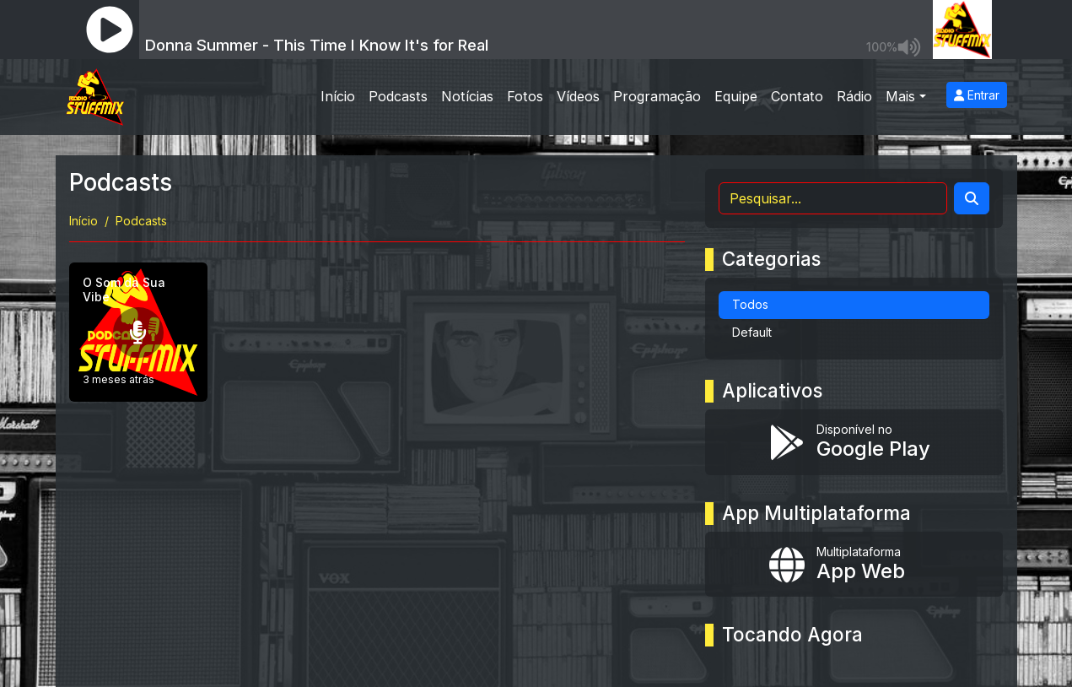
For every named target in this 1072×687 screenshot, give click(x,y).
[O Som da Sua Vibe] (138, 332)
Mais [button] (900, 96)
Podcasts (398, 96)
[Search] (971, 198)
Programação (657, 96)
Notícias (467, 96)
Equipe (735, 96)
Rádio (854, 96)
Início (338, 96)
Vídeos (578, 96)
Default (752, 332)
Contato (797, 96)
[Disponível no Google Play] (854, 442)
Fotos (525, 96)
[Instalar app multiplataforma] (854, 565)
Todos (750, 304)
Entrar (976, 95)
